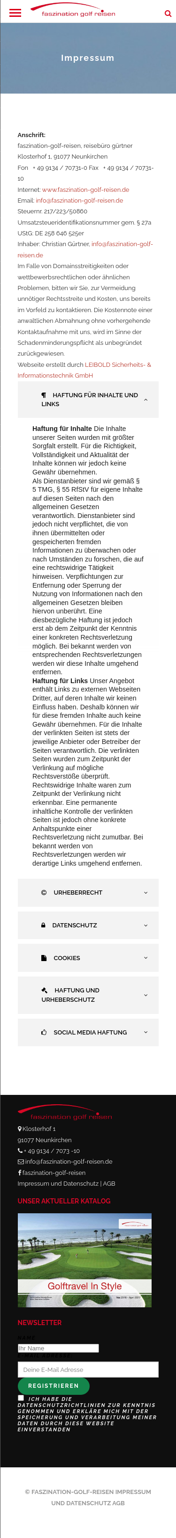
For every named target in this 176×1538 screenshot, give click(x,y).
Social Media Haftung (84, 1032)
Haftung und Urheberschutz (70, 995)
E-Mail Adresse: (45, 1356)
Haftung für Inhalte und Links (89, 400)
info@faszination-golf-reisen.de (79, 200)
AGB (109, 1183)
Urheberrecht (71, 892)
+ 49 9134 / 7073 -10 (52, 1150)
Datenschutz (69, 925)
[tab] (88, 399)
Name (27, 1338)
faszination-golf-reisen (54, 1172)
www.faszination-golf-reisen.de (86, 189)
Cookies (60, 958)
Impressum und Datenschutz (58, 1183)
